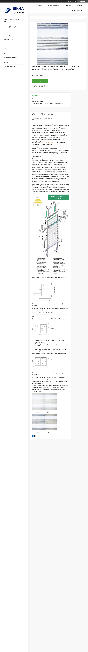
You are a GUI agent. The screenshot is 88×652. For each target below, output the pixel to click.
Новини (6, 44)
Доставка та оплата (10, 66)
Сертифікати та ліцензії (10, 57)
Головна (39, 5)
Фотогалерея (7, 35)
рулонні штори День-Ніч (49, 142)
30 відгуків (73, 1)
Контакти (80, 5)
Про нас (6, 53)
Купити (40, 81)
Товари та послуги (9, 39)
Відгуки (6, 62)
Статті (5, 48)
